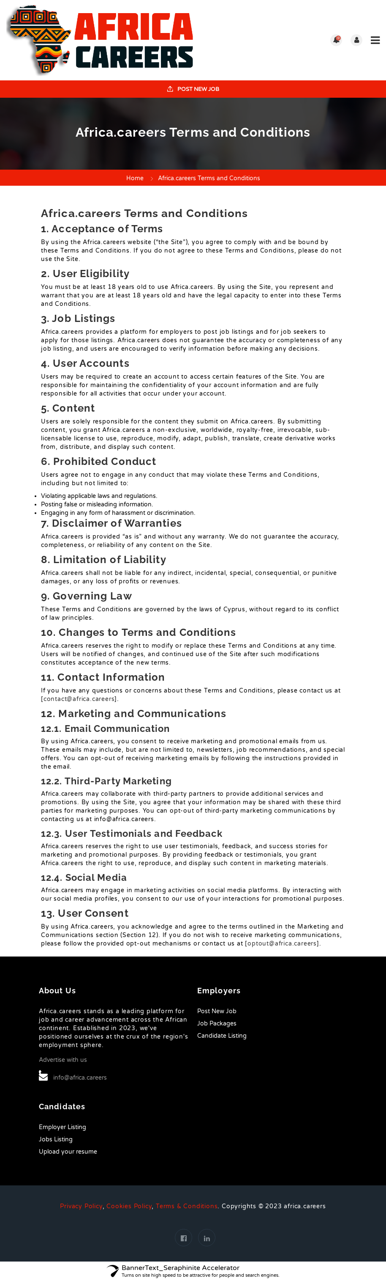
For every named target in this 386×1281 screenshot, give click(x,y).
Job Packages (216, 1023)
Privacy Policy (81, 1206)
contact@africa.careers (79, 699)
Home (135, 178)
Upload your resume (68, 1151)
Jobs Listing (56, 1139)
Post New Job (193, 89)
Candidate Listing (222, 1035)
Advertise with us (63, 1060)
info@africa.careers (80, 1077)
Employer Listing (62, 1127)
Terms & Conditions (186, 1206)
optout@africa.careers (282, 943)
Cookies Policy (129, 1206)
